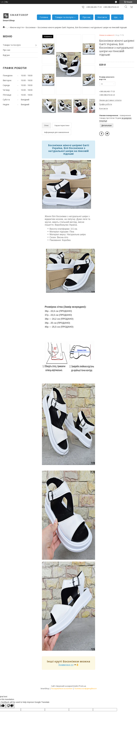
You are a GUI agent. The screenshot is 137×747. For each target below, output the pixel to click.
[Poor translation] (10, 706)
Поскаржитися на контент (62, 688)
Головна (44, 17)
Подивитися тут (66, 664)
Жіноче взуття (17, 27)
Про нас (86, 17)
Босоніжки (31, 27)
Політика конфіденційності (85, 688)
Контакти (102, 17)
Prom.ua (82, 686)
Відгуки (6, 55)
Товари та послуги (64, 17)
